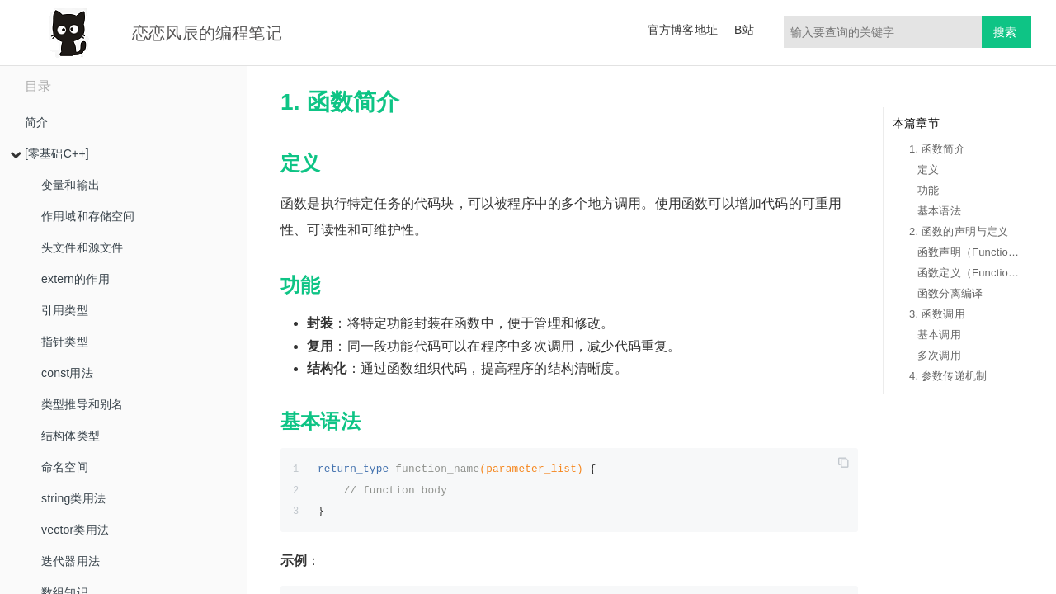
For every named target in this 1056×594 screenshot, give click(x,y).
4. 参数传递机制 (948, 376)
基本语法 (939, 211)
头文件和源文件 (82, 247)
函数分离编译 (950, 293)
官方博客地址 (683, 29)
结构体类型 (70, 435)
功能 (928, 190)
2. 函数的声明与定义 (959, 231)
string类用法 (73, 498)
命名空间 (64, 467)
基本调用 (939, 334)
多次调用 (939, 355)
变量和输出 (70, 184)
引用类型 (64, 310)
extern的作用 (75, 278)
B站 (744, 29)
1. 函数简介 (937, 149)
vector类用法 (75, 529)
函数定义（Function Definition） (970, 272)
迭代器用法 (70, 561)
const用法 (67, 373)
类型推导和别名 (82, 404)
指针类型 (64, 341)
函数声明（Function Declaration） (970, 252)
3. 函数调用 (937, 314)
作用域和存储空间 (88, 216)
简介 (36, 122)
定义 (928, 169)
